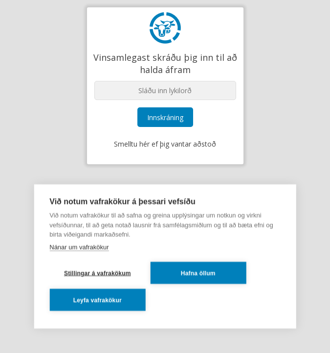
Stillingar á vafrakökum (97, 273)
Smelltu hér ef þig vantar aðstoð (165, 144)
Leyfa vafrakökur (97, 300)
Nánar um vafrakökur (79, 247)
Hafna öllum (198, 273)
